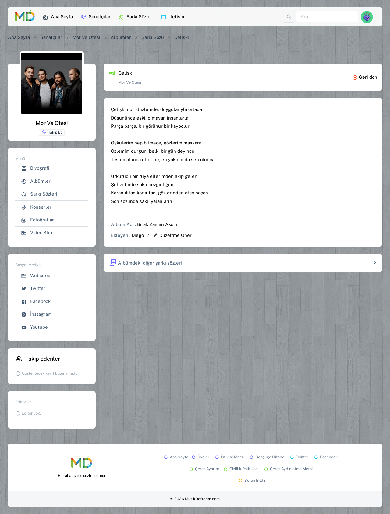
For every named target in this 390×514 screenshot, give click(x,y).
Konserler (36, 207)
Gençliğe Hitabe (266, 457)
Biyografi (35, 168)
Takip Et (51, 132)
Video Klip (36, 233)
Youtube (34, 327)
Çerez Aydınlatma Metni (288, 469)
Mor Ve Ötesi (86, 37)
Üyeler (200, 457)
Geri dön (364, 77)
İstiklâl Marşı (229, 457)
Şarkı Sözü (152, 37)
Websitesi (36, 276)
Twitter (33, 288)
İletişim (173, 17)
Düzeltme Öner (172, 235)
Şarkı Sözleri (136, 17)
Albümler (121, 37)
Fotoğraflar (37, 220)
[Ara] (327, 17)
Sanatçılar (95, 17)
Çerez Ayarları (204, 469)
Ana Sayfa (57, 17)
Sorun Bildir (252, 480)
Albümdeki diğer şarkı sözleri (145, 263)
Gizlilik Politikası (240, 469)
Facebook (36, 301)
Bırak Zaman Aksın (157, 224)
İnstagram (36, 314)
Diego (138, 235)
